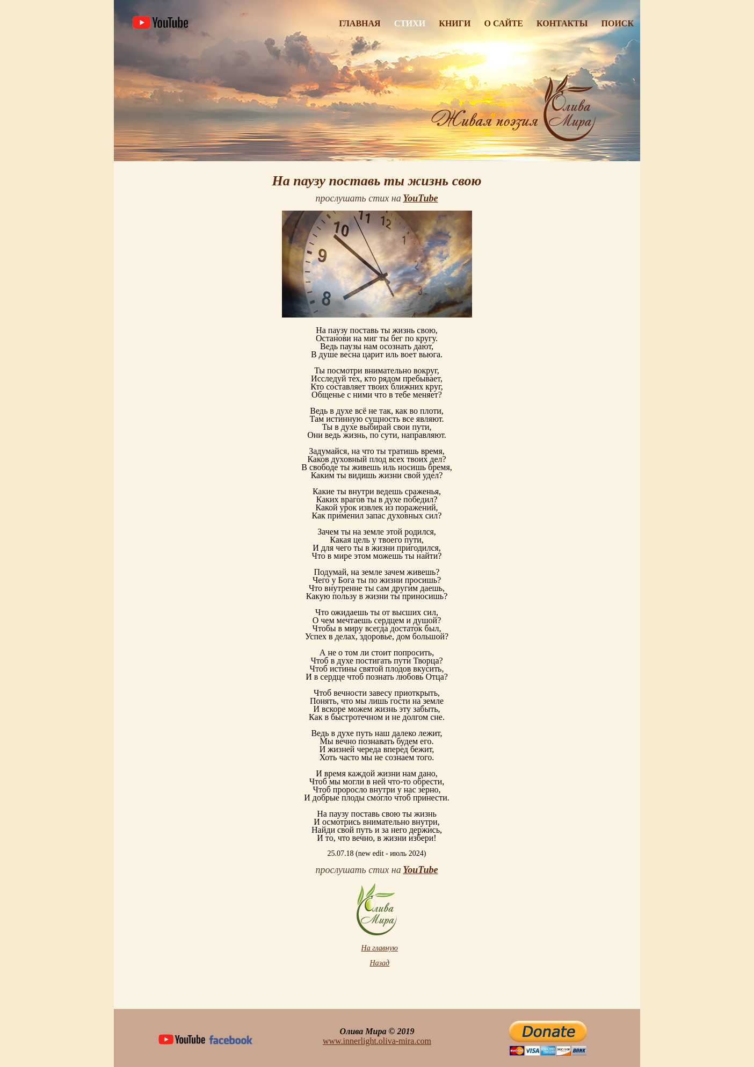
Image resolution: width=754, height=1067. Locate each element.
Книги (454, 23)
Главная (359, 23)
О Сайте (503, 23)
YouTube (420, 869)
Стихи (410, 23)
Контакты (562, 23)
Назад (379, 963)
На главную (379, 948)
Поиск (617, 23)
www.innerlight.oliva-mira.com (377, 1041)
